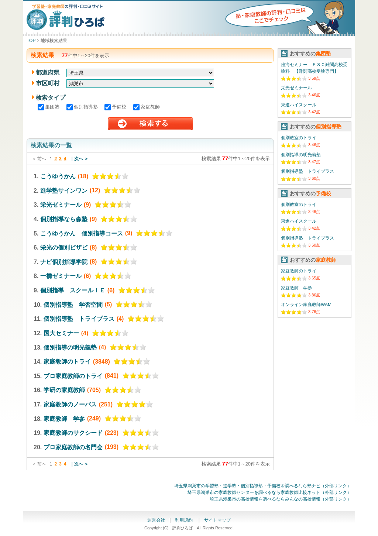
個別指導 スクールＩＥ (72, 290)
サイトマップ (217, 520)
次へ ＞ (81, 158)
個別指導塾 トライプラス (79, 319)
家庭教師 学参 (64, 418)
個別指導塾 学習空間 (73, 304)
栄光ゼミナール (61, 205)
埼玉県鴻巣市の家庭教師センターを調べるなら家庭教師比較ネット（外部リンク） (269, 492)
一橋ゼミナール (61, 276)
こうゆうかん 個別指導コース (81, 233)
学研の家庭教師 (64, 390)
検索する (150, 124)
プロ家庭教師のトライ (73, 375)
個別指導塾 (82, 107)
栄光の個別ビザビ (63, 247)
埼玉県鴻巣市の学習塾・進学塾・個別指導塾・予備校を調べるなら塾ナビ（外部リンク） (262, 485)
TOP (31, 40)
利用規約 (184, 520)
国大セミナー (61, 333)
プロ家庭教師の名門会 (73, 447)
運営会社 (156, 520)
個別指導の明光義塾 (70, 347)
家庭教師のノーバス (70, 404)
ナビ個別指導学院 (63, 261)
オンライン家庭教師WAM (306, 304)
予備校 (116, 107)
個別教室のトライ (298, 137)
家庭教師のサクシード (73, 433)
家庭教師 (146, 107)
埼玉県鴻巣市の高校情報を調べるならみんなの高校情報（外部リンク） (280, 499)
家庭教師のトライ (67, 361)
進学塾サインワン (63, 190)
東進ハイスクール (298, 104)
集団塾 (49, 107)
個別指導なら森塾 (63, 219)
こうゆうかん (58, 176)
